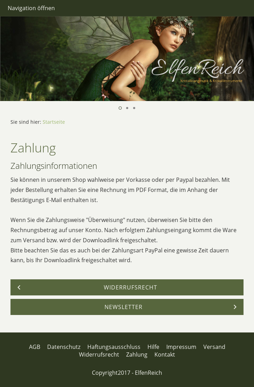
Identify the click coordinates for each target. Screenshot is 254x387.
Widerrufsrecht (99, 354)
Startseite (54, 122)
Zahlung (136, 354)
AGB (34, 347)
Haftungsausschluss (113, 347)
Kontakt (164, 354)
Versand (214, 347)
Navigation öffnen (31, 8)
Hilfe (153, 347)
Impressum (181, 347)
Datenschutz (63, 347)
